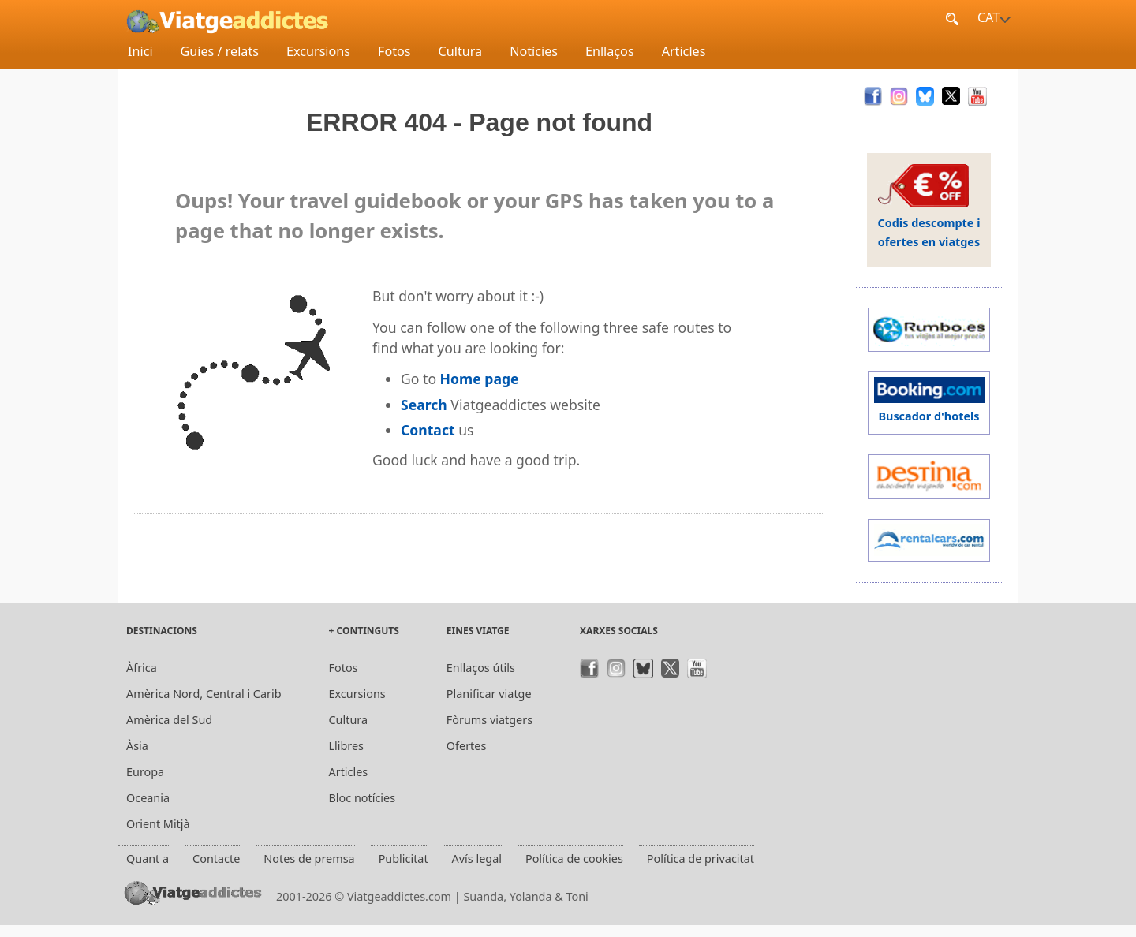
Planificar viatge (489, 693)
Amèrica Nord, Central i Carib (204, 693)
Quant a (147, 858)
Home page (479, 378)
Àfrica (141, 667)
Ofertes (466, 745)
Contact (428, 429)
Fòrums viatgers (489, 719)
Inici (140, 51)
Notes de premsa (308, 858)
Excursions (318, 51)
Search (424, 404)
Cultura (461, 51)
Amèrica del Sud (169, 719)
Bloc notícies (362, 797)
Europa (145, 771)
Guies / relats (220, 51)
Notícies (534, 51)
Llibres (346, 745)
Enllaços (609, 51)
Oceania (148, 797)
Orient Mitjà (158, 823)
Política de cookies (574, 858)
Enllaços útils (481, 667)
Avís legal (477, 858)
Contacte (216, 858)
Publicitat (403, 858)
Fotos (394, 51)
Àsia (137, 745)
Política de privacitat (700, 858)
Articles (684, 51)
